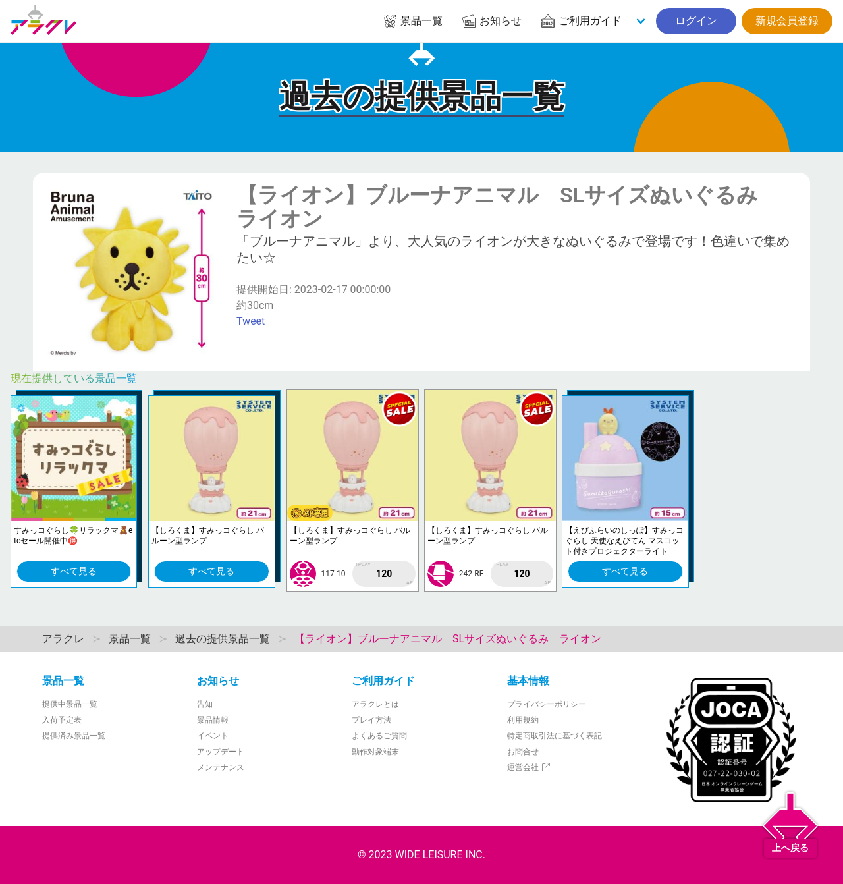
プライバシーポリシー (546, 704)
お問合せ (523, 751)
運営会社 (529, 767)
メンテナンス (220, 767)
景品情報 (213, 720)
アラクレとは (375, 704)
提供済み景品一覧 (73, 735)
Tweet (250, 321)
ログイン (696, 20)
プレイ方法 (371, 720)
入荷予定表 (62, 720)
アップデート (220, 751)
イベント (213, 735)
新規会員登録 (787, 20)
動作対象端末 (375, 751)
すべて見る (74, 571)
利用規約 (523, 720)
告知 (205, 704)
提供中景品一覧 (69, 704)
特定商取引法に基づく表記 (554, 735)
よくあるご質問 (379, 735)
